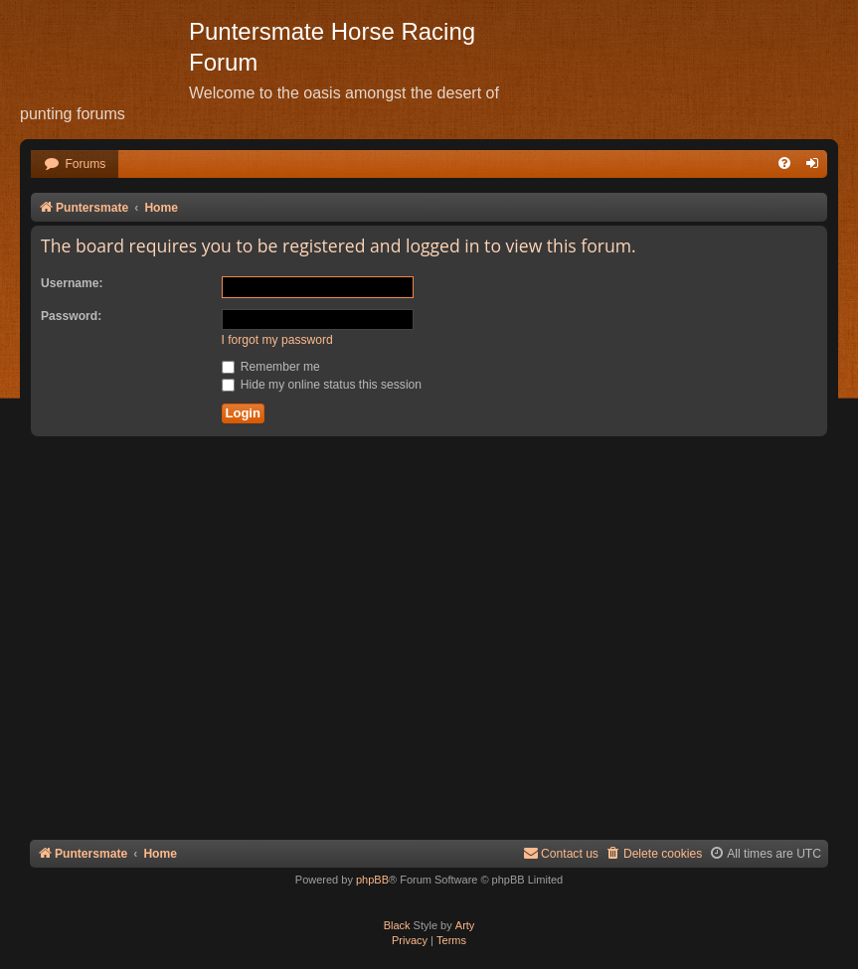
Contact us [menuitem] (561, 853)
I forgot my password (277, 340)
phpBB (372, 880)
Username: (72, 283)
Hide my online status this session (322, 385)
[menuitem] (74, 164)
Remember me (271, 367)
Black (397, 925)
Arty (465, 925)
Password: (71, 316)
